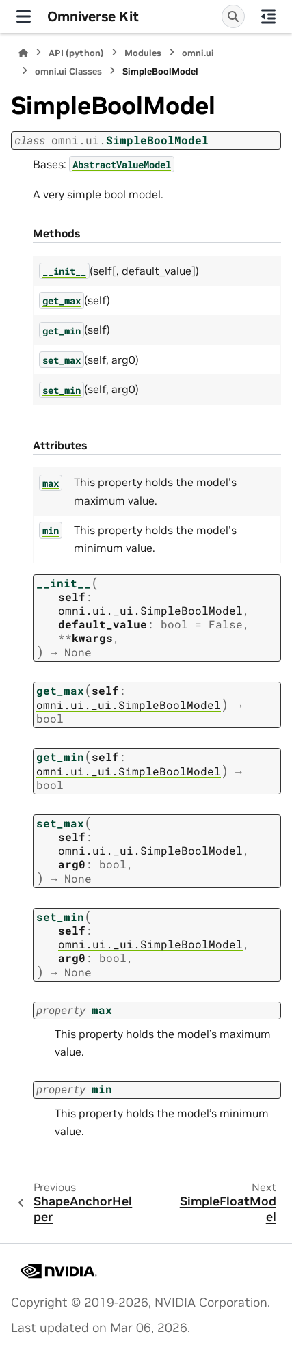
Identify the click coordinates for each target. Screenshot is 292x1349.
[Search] (233, 16)
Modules (142, 53)
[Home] (23, 53)
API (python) (76, 53)
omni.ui (198, 53)
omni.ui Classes (68, 71)
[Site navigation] (23, 16)
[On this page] (268, 16)
